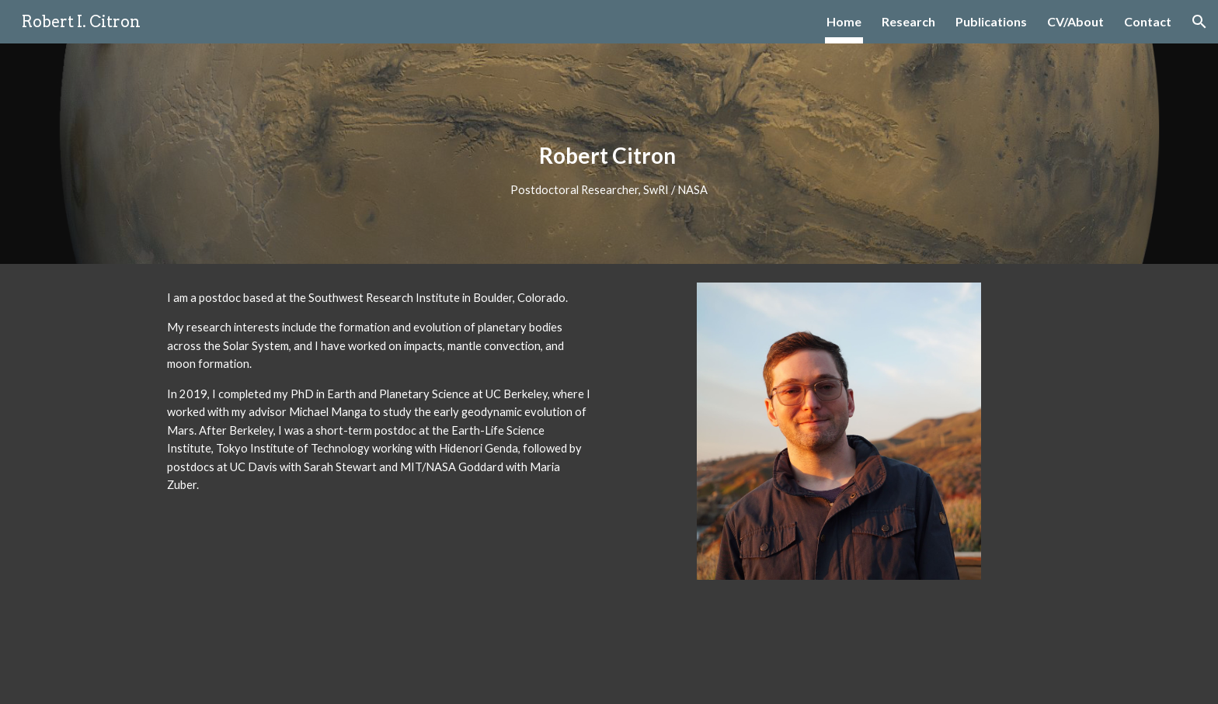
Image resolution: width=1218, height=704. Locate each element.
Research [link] (908, 21)
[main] (609, 153)
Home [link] (843, 21)
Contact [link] (1147, 21)
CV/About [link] (1075, 21)
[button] (1199, 21)
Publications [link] (991, 21)
